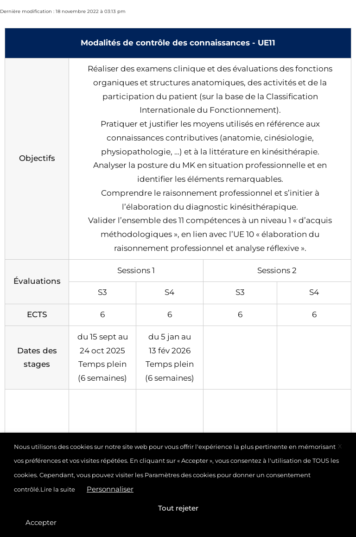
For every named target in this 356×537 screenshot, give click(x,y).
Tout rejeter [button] (178, 508)
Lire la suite (57, 489)
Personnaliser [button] (110, 489)
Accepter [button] (41, 522)
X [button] (340, 446)
